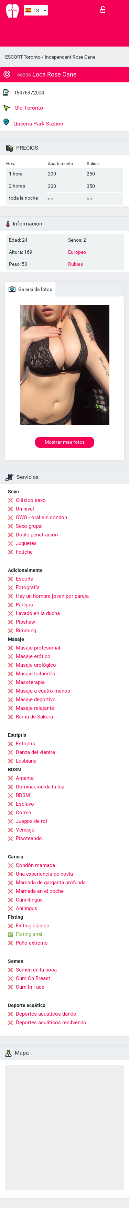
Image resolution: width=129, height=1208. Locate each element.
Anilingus (26, 908)
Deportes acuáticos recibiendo (51, 1022)
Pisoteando (29, 838)
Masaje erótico (33, 656)
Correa (23, 812)
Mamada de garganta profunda (51, 882)
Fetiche (24, 552)
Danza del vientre (35, 752)
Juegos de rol (31, 821)
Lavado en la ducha (38, 613)
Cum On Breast (33, 978)
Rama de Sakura (34, 717)
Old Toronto (23, 107)
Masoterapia (30, 682)
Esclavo (25, 804)
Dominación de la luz (40, 787)
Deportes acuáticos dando (46, 1014)
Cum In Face (30, 987)
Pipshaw (25, 622)
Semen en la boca (36, 970)
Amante (25, 778)
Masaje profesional (38, 648)
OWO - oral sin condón (41, 517)
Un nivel (25, 509)
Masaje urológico (36, 665)
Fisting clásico (33, 926)
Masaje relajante (35, 708)
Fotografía (28, 587)
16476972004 (29, 93)
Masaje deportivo (36, 699)
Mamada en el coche (40, 891)
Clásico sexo (31, 500)
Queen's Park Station (33, 122)
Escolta (24, 579)
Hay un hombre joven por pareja (52, 596)
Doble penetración (37, 535)
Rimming (26, 630)
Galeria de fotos (30, 289)
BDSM (23, 795)
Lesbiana (26, 761)
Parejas (24, 605)
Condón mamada (35, 865)
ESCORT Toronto (23, 57)
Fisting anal (29, 934)
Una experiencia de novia (44, 874)
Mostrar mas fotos (65, 442)
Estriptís (25, 744)
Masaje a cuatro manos (43, 691)
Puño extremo (32, 943)
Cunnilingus (29, 900)
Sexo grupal (29, 526)
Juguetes (26, 543)
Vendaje (25, 830)
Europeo (77, 252)
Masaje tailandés (35, 674)
